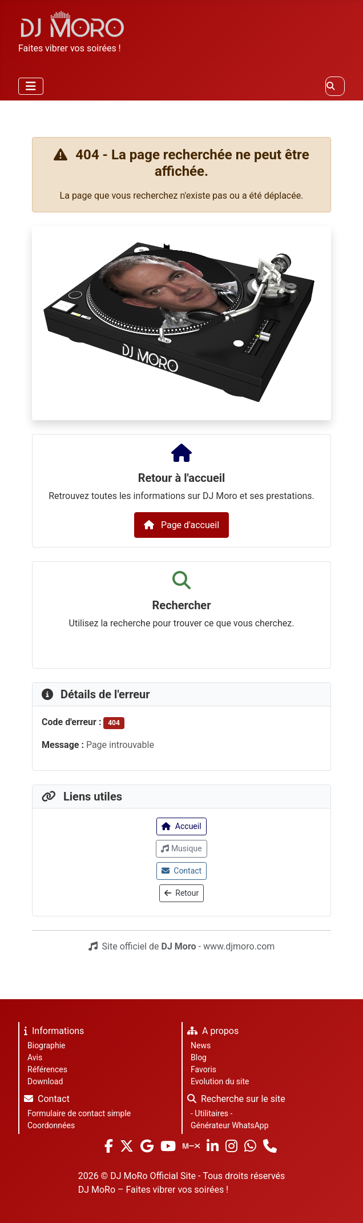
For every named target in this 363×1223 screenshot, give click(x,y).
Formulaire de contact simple (79, 1113)
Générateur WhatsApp (230, 1125)
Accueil (181, 826)
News (201, 1045)
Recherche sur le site (234, 1100)
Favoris (203, 1069)
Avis (34, 1057)
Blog (199, 1057)
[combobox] (335, 86)
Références (47, 1069)
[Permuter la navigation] (30, 86)
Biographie (46, 1045)
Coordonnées (51, 1125)
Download (45, 1081)
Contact (181, 870)
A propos (211, 1032)
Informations (51, 1032)
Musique (181, 848)
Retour (181, 893)
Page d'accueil (181, 525)
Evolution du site (220, 1081)
